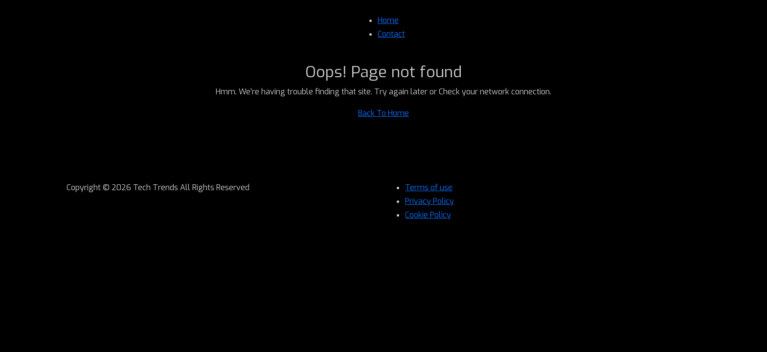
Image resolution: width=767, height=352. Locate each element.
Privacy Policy (429, 201)
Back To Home (383, 113)
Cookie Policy (428, 215)
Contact (391, 34)
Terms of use (428, 187)
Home (388, 20)
